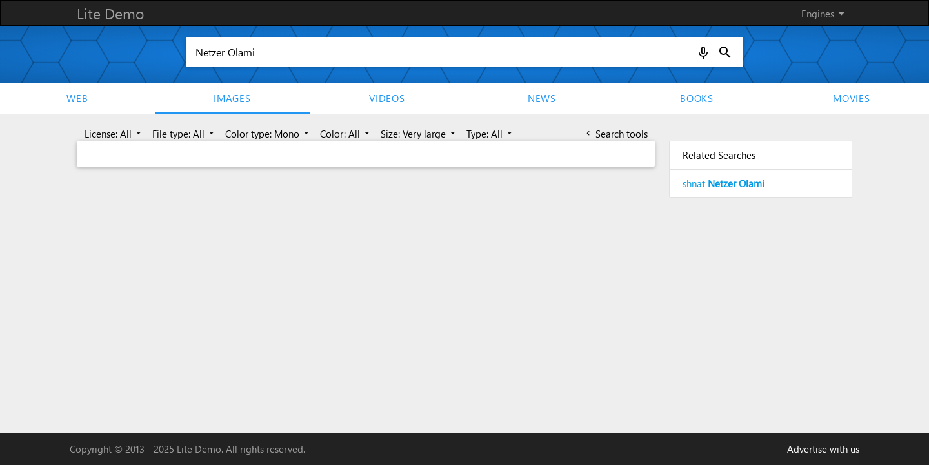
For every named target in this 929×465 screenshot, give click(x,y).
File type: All (184, 133)
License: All (114, 133)
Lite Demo (110, 13)
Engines (825, 13)
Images (232, 98)
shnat (723, 183)
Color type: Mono (268, 133)
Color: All (346, 133)
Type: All (490, 133)
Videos (387, 98)
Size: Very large (419, 133)
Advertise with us (823, 448)
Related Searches (719, 155)
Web (77, 98)
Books (697, 98)
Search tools (616, 133)
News (542, 98)
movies (851, 98)
